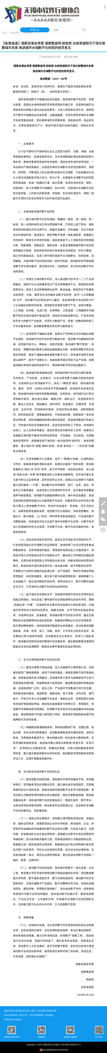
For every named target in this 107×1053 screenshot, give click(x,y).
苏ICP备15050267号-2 (71, 1045)
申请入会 (34, 30)
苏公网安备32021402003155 (54, 1050)
